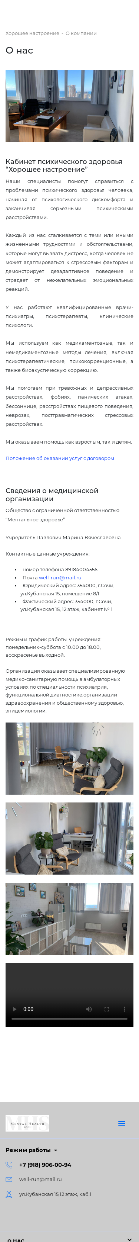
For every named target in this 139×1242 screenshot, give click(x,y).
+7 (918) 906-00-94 (45, 1165)
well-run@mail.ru (60, 577)
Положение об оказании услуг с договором (60, 458)
